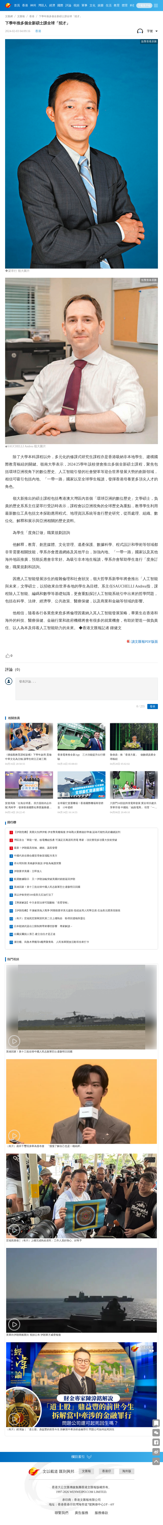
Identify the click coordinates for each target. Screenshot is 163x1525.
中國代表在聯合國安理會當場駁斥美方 (35, 855)
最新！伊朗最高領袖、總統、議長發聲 (35, 847)
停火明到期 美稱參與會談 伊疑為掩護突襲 (37, 863)
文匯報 (21, 16)
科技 (133, 5)
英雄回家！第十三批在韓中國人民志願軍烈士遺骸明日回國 (47, 886)
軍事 (84, 5)
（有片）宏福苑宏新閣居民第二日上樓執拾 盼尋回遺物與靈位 (49, 918)
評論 (68, 5)
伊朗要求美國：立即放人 (28, 871)
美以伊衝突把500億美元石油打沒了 (33, 894)
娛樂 (101, 5)
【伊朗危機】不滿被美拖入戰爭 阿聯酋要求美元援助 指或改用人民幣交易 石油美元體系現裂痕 (67, 910)
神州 (33, 5)
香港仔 (106, 1471)
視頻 (76, 5)
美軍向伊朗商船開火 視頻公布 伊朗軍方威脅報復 (33, 1334)
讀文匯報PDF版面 (144, 641)
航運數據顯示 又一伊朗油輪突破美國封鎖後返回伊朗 (44, 879)
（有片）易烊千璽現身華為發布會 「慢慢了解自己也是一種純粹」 (44, 1146)
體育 (125, 5)
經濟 (52, 5)
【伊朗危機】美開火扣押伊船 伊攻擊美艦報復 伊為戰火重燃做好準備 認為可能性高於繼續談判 (67, 832)
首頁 (17, 5)
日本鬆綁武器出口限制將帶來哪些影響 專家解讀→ (43, 926)
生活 (109, 5)
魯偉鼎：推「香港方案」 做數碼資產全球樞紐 (133, 756)
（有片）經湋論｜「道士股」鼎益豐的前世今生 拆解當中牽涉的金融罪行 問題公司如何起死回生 (60, 1429)
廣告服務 (81, 1513)
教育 (117, 5)
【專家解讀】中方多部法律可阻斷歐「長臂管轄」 (42, 902)
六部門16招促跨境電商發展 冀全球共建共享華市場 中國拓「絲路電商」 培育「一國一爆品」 (133, 806)
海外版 (126, 1471)
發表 (152, 706)
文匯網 (9, 16)
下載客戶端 (144, 5)
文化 (93, 5)
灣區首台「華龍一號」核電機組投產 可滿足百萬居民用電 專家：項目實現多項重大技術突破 (65, 839)
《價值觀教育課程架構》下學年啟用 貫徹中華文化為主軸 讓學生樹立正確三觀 (28, 756)
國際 (60, 5)
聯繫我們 (61, 1513)
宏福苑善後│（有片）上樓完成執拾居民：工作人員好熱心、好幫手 (44, 1240)
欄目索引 (81, 1457)
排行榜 (11, 822)
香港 (25, 5)
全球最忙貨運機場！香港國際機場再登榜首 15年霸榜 (80, 805)
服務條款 (101, 1513)
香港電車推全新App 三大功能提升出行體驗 (81, 756)
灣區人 (42, 5)
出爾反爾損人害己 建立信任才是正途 (34, 934)
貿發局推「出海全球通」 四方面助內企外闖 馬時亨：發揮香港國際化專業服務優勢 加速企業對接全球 (28, 806)
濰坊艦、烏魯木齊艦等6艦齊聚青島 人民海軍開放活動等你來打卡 (51, 941)
